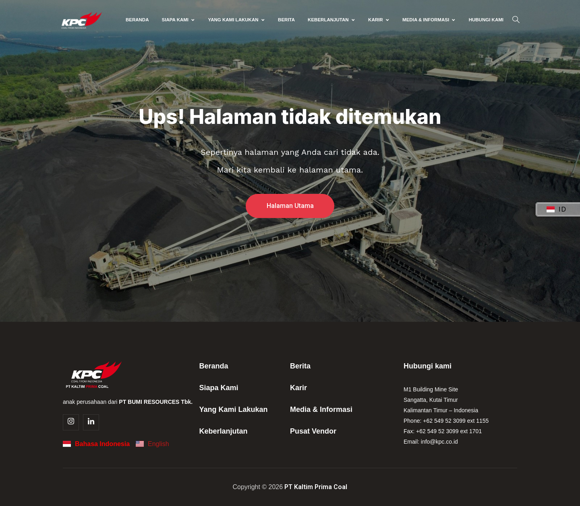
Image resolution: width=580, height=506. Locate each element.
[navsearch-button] (516, 20)
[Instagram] (71, 422)
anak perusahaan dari (128, 402)
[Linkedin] (91, 422)
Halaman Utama (290, 206)
